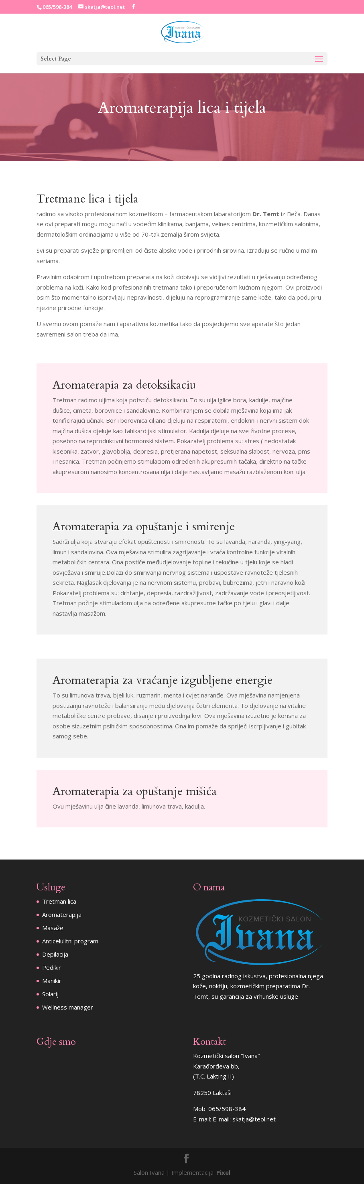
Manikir (51, 981)
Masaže (52, 928)
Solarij (50, 994)
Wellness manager (67, 1007)
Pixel (223, 1172)
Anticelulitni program (70, 941)
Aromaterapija (61, 914)
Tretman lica (59, 901)
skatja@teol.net (254, 1119)
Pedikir (51, 967)
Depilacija (55, 954)
